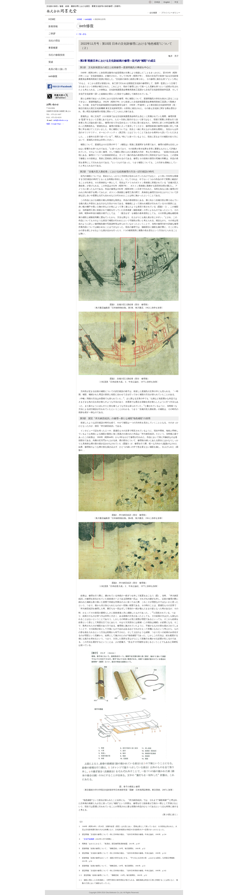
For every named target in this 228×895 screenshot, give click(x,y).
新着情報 (53, 26)
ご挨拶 (51, 33)
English (167, 2)
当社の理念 (54, 40)
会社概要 (153, 13)
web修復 (52, 76)
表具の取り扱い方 (57, 69)
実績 (50, 62)
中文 (176, 2)
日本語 (157, 2)
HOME (51, 19)
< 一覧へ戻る (81, 34)
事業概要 (53, 48)
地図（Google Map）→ (55, 124)
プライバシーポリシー (170, 13)
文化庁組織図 (89, 839)
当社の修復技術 (56, 55)
